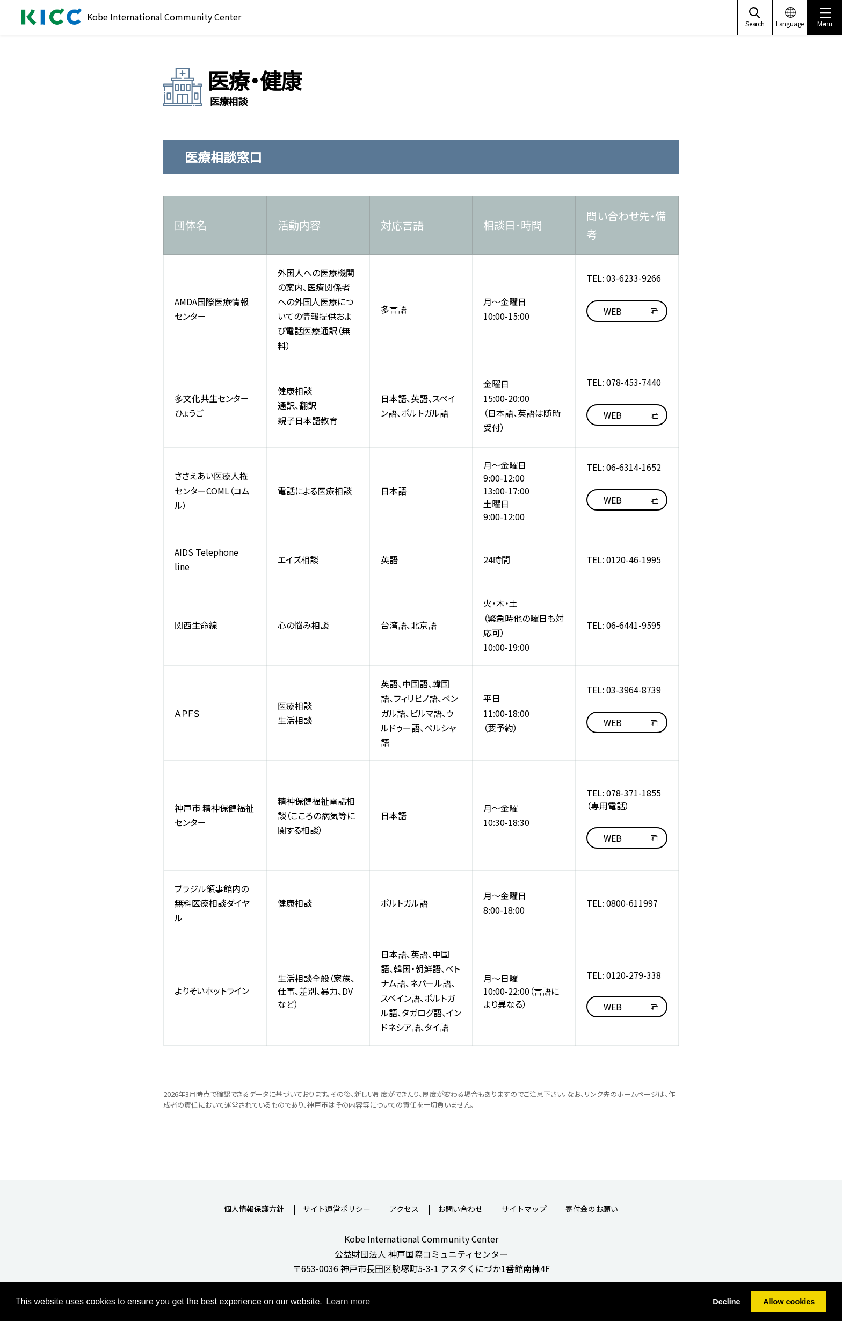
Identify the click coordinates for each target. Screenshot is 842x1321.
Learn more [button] (348, 1301)
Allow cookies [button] (789, 1301)
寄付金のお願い (591, 1209)
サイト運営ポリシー (337, 1209)
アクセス (404, 1209)
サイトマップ (524, 1209)
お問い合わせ (460, 1209)
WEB (613, 311)
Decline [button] (726, 1301)
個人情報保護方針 (254, 1209)
